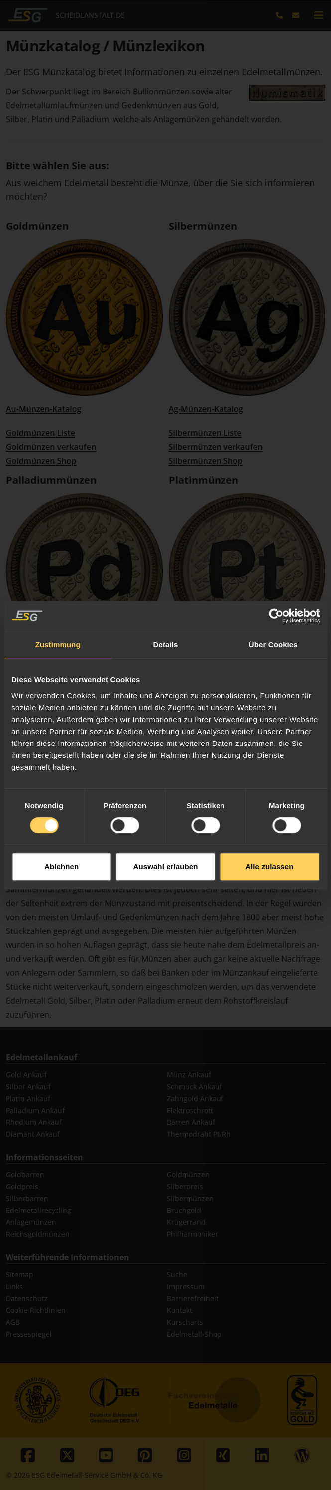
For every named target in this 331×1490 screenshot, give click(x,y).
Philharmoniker (192, 1234)
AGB (13, 1322)
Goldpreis (22, 1186)
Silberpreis (185, 1186)
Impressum (186, 1286)
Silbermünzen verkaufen (216, 446)
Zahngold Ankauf (195, 1098)
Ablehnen (61, 824)
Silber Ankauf (28, 1086)
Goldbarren (25, 1174)
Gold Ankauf (26, 1074)
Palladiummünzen (51, 480)
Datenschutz (27, 1298)
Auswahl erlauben (165, 824)
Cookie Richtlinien (36, 1310)
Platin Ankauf (28, 1098)
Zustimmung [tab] (58, 602)
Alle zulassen (269, 824)
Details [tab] (165, 602)
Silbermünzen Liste (205, 432)
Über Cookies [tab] (273, 602)
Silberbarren (27, 1198)
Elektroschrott (190, 1110)
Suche (177, 1274)
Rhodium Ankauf (34, 1122)
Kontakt (179, 1310)
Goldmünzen (37, 226)
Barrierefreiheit (193, 1298)
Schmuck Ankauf (194, 1086)
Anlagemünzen (31, 1222)
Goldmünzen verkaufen (51, 446)
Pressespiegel (29, 1334)
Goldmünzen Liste (40, 432)
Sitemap (19, 1274)
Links (14, 1286)
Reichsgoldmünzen (38, 1234)
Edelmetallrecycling (38, 1210)
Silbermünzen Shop (206, 460)
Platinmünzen (203, 480)
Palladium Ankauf (35, 1110)
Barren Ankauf (191, 1122)
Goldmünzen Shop (41, 460)
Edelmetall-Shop (194, 1334)
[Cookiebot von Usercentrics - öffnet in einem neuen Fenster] (276, 573)
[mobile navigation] (318, 15)
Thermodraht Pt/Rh (199, 1134)
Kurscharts (185, 1322)
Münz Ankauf (189, 1074)
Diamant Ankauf (33, 1134)
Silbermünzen (203, 226)
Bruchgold (184, 1210)
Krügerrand (186, 1222)
